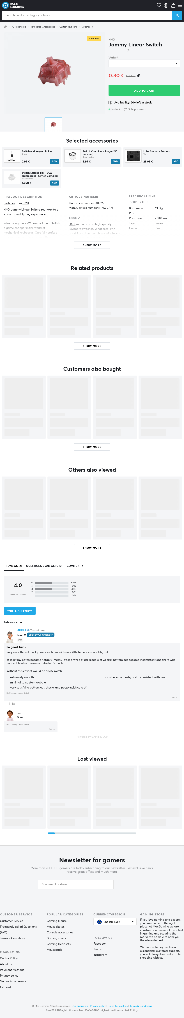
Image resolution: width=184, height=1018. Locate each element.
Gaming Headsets (59, 944)
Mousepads (54, 949)
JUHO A (21, 630)
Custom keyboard (68, 27)
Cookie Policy (9, 958)
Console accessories (60, 932)
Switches (86, 27)
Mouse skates (56, 926)
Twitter (98, 949)
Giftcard (5, 987)
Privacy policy (9, 975)
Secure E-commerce (13, 981)
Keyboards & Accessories (43, 27)
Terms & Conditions (12, 938)
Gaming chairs (56, 938)
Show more (92, 346)
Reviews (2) (14, 566)
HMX (112, 39)
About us (6, 964)
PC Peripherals (19, 27)
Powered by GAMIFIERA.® (92, 737)
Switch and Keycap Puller (37, 151)
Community (75, 566)
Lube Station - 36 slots (156, 151)
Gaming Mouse (57, 921)
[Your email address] (76, 884)
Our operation (80, 1006)
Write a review (19, 611)
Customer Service (11, 921)
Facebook (99, 943)
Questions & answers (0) (44, 566)
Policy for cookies (118, 1006)
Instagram (100, 954)
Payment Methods (12, 970)
